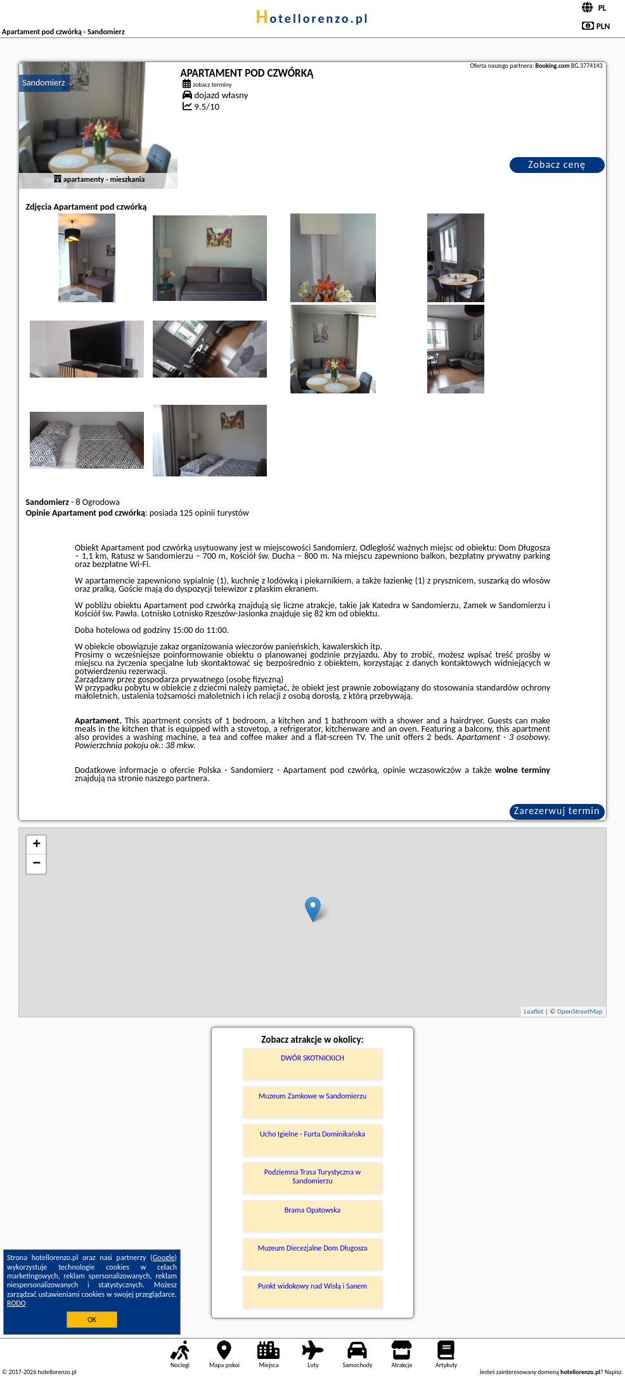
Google (164, 1257)
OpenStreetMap (580, 1011)
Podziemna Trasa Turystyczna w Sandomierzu (312, 1176)
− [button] (36, 864)
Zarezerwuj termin (557, 811)
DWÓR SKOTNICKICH (312, 1058)
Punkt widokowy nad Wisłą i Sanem (312, 1286)
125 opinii (197, 512)
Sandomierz (43, 82)
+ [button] (36, 845)
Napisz (613, 1372)
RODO (16, 1303)
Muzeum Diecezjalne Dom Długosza (312, 1248)
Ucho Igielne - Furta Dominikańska (312, 1134)
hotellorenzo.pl (312, 18)
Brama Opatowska (313, 1210)
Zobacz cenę (557, 164)
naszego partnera (176, 778)
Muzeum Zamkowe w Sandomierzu (312, 1096)
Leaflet (533, 1011)
